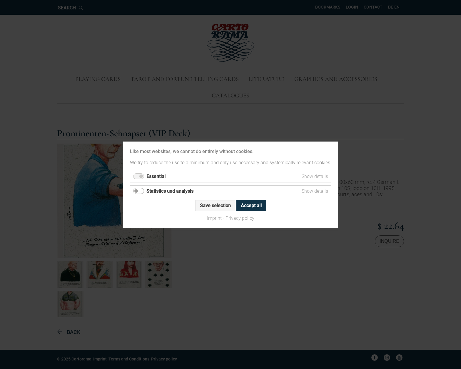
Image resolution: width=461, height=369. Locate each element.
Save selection (215, 205)
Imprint (214, 218)
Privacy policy (240, 218)
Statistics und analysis (169, 191)
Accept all (250, 205)
